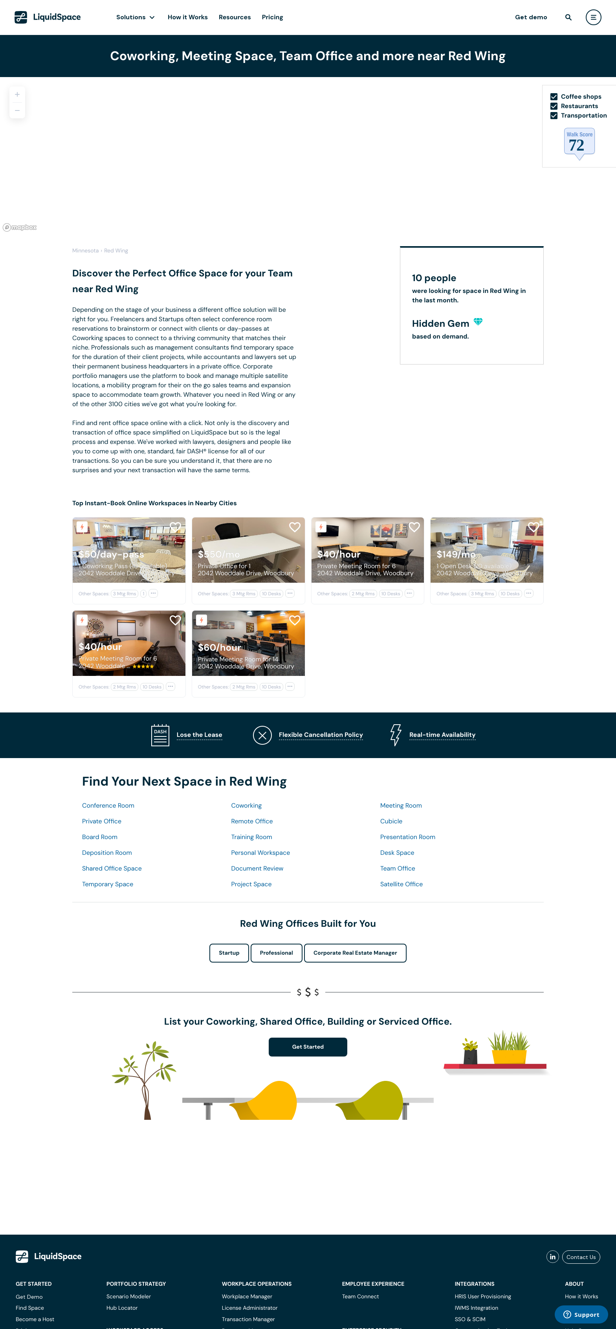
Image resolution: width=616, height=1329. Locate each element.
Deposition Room (107, 853)
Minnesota (85, 250)
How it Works (188, 17)
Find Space (30, 1308)
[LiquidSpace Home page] (48, 17)
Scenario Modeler (128, 1296)
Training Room (251, 837)
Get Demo (29, 1296)
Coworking (246, 805)
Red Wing (116, 250)
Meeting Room (401, 805)
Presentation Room (407, 837)
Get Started (308, 1047)
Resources (235, 17)
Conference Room (108, 805)
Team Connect (360, 1296)
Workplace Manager (247, 1296)
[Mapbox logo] (19, 227)
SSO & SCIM (470, 1319)
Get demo (531, 17)
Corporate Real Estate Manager (355, 953)
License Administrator (250, 1308)
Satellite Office (401, 884)
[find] (568, 17)
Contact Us (581, 1257)
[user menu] (593, 17)
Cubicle (391, 821)
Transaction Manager (248, 1319)
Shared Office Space (112, 868)
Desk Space (397, 853)
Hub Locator (122, 1308)
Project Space (251, 884)
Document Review (257, 868)
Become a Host (35, 1319)
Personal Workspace (260, 853)
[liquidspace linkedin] (552, 1257)
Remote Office (252, 821)
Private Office (101, 821)
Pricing (272, 17)
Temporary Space (107, 884)
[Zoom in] (17, 94)
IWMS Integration (477, 1308)
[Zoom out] (17, 110)
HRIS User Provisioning (483, 1296)
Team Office (397, 868)
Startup (229, 953)
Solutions (131, 17)
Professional (276, 953)
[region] (308, 155)
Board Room (99, 837)
